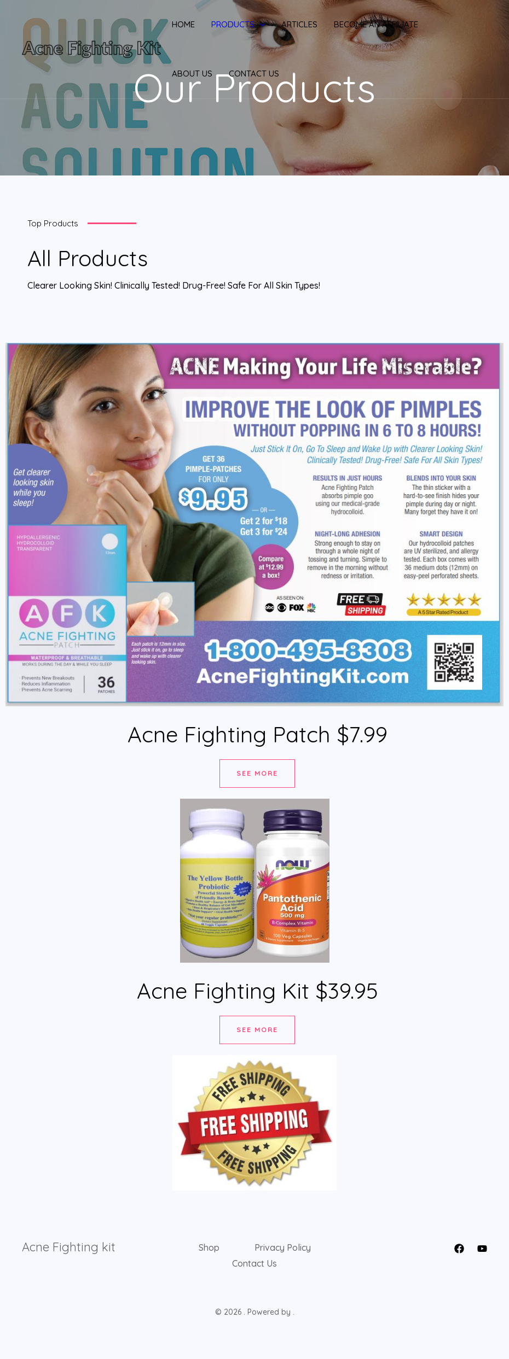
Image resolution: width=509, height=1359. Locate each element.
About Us (192, 73)
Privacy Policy (283, 1247)
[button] (260, 24)
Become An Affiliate (376, 24)
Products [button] (238, 24)
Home (183, 24)
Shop (209, 1247)
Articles (299, 24)
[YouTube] (482, 1248)
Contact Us (254, 73)
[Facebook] (459, 1248)
